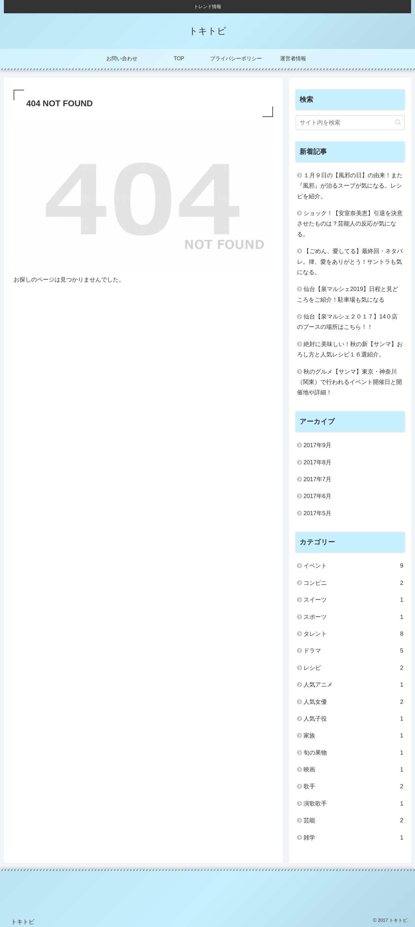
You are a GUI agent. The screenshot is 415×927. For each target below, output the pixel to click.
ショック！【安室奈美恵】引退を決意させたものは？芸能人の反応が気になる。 (350, 224)
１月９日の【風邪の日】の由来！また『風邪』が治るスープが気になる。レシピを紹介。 (350, 186)
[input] (350, 122)
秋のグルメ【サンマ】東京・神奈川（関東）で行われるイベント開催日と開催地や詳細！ (349, 382)
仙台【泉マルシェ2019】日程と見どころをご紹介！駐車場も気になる (347, 294)
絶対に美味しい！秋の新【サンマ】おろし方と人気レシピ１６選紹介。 (350, 349)
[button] (398, 122)
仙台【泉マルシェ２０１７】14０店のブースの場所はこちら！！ (347, 321)
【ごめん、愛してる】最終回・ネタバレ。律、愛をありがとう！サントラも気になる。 (350, 261)
